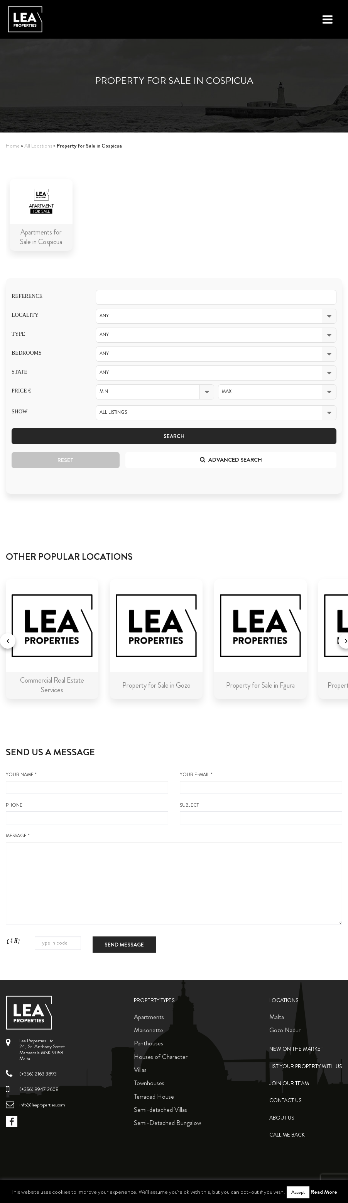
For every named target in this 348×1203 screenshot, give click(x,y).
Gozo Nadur (285, 1030)
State (19, 372)
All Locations (38, 146)
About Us (281, 1117)
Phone (87, 813)
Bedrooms (27, 353)
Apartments (149, 1016)
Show (19, 412)
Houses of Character (161, 1056)
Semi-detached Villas (160, 1109)
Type (18, 334)
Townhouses (149, 1082)
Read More (324, 1192)
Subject (261, 813)
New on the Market (296, 1049)
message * (174, 878)
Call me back (287, 1134)
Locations (284, 1000)
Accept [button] (298, 1192)
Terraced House (154, 1096)
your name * (87, 782)
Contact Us (285, 1100)
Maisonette (148, 1030)
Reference (27, 296)
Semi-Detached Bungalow (167, 1122)
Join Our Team (289, 1083)
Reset (65, 460)
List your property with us (305, 1066)
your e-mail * (261, 782)
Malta (276, 1016)
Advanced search (231, 459)
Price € (21, 391)
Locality (25, 315)
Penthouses (148, 1043)
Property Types (154, 1000)
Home (13, 146)
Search (174, 436)
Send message (124, 944)
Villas (140, 1069)
